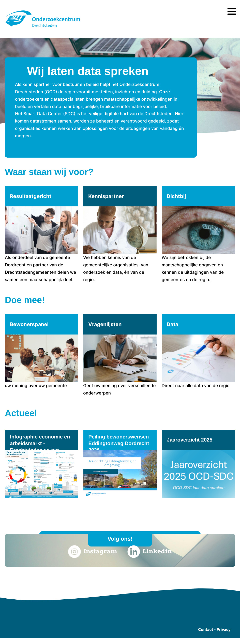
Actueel (21, 413)
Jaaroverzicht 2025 (189, 440)
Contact (205, 629)
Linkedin (149, 551)
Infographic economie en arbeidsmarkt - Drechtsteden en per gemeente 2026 (40, 447)
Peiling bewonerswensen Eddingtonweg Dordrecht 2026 (118, 443)
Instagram (92, 551)
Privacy (224, 629)
